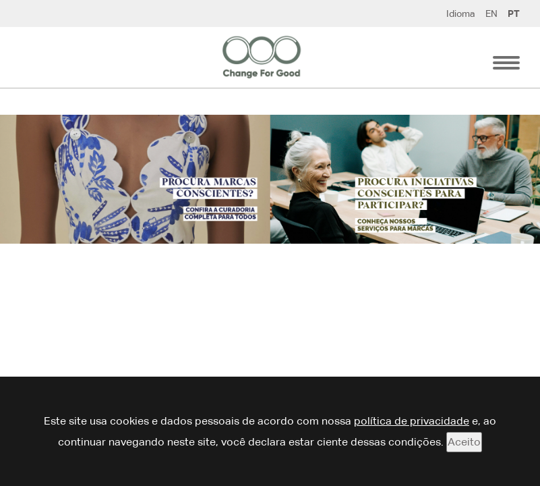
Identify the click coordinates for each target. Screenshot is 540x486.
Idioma (460, 13)
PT (514, 13)
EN (491, 13)
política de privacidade (411, 420)
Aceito (464, 441)
